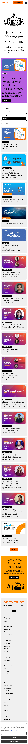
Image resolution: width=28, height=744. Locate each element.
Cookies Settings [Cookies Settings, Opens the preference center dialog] (14, 733)
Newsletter (7, 671)
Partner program (8, 685)
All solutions (7, 643)
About (5, 702)
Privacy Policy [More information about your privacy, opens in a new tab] (13, 730)
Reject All (14, 737)
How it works (7, 624)
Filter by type (4, 115)
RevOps (6, 651)
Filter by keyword (5, 108)
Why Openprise (8, 626)
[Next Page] (14, 549)
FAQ (5, 668)
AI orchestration (8, 634)
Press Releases (8, 673)
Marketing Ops (8, 646)
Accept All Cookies (14, 741)
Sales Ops (6, 649)
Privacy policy (7, 719)
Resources (7, 660)
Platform (6, 621)
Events (6, 683)
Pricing (6, 710)
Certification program (9, 690)
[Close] (26, 723)
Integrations (7, 629)
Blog (5, 663)
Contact (6, 707)
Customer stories (8, 666)
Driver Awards (7, 688)
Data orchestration (9, 632)
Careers (6, 705)
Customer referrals (9, 693)
